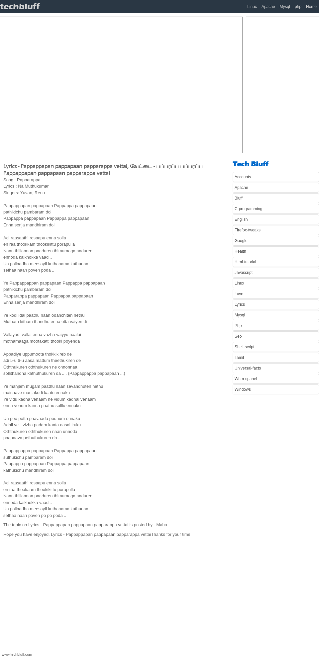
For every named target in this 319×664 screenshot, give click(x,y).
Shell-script (244, 347)
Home (311, 6)
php (298, 6)
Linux (252, 6)
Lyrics (240, 304)
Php (238, 325)
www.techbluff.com (17, 654)
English (241, 219)
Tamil (239, 357)
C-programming (248, 209)
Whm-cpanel (246, 378)
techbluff (20, 6)
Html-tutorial (245, 262)
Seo (238, 336)
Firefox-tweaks (248, 230)
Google (241, 240)
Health (240, 251)
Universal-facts (248, 368)
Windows (243, 389)
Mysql (285, 6)
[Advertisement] (67, 84)
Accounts (243, 177)
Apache (268, 6)
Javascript (244, 272)
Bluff (239, 198)
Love (239, 293)
